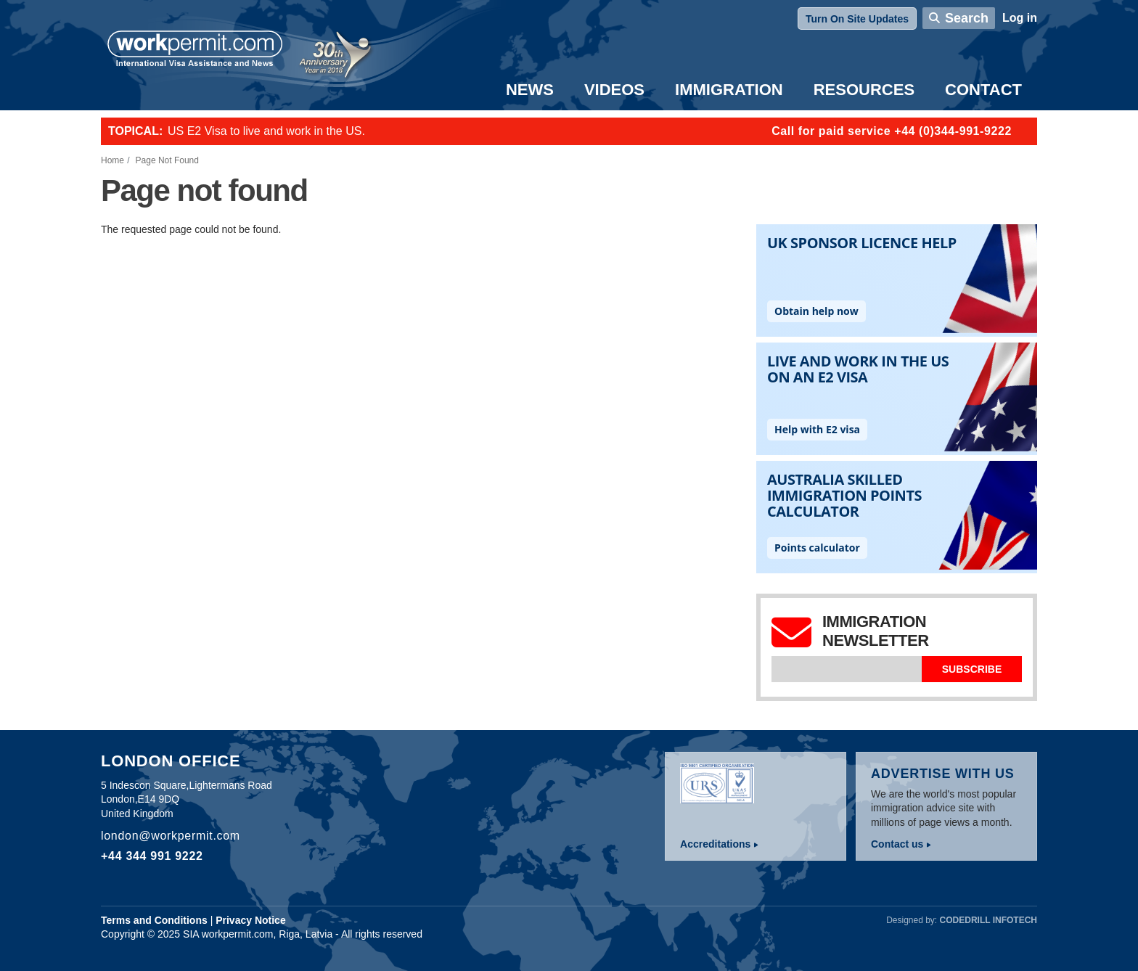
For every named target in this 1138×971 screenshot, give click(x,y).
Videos (614, 90)
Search (966, 18)
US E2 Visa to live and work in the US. (266, 131)
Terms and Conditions (154, 920)
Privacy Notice (251, 920)
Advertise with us (943, 773)
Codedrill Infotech (988, 920)
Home (112, 160)
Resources (864, 90)
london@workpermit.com (170, 835)
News (530, 90)
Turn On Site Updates (857, 19)
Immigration (729, 90)
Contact (983, 90)
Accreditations (715, 844)
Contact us (897, 844)
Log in (1019, 18)
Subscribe (972, 669)
